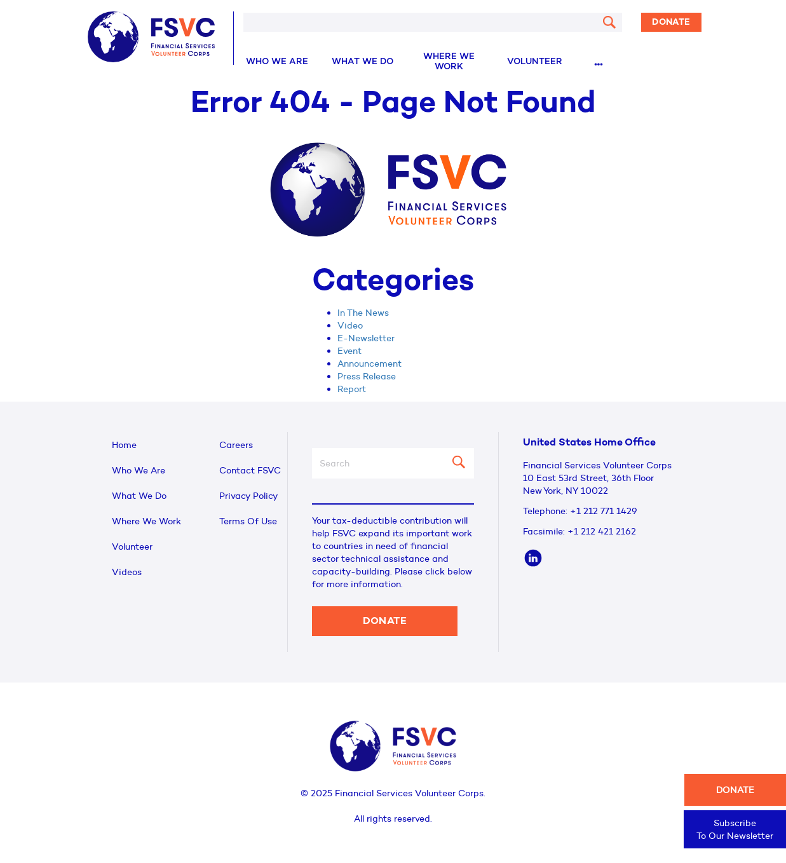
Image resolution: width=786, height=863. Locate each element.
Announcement (369, 363)
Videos (127, 572)
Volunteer (534, 62)
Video (350, 325)
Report (351, 389)
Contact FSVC (250, 470)
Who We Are (277, 62)
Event (349, 351)
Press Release (366, 376)
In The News (363, 312)
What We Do (362, 62)
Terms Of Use (248, 521)
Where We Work (449, 61)
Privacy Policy (248, 495)
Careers (236, 445)
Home (124, 445)
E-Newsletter (366, 338)
